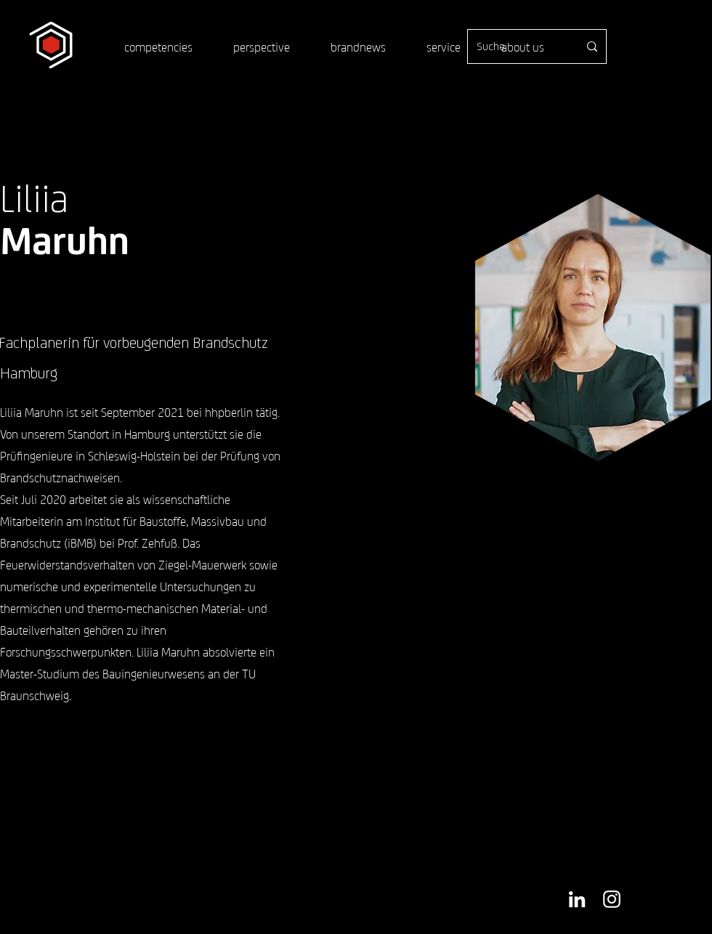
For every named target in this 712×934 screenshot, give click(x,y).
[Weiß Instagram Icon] (611, 899)
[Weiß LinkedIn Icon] (576, 899)
